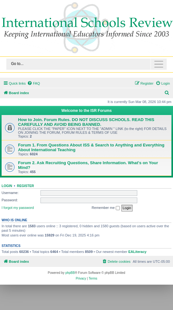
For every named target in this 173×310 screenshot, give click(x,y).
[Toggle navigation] (86, 64)
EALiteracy (137, 252)
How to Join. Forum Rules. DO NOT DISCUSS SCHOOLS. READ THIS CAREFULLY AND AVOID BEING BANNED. (86, 122)
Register (25, 186)
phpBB (70, 272)
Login (7, 186)
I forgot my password (18, 208)
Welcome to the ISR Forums (86, 110)
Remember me (106, 208)
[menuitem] (33, 83)
